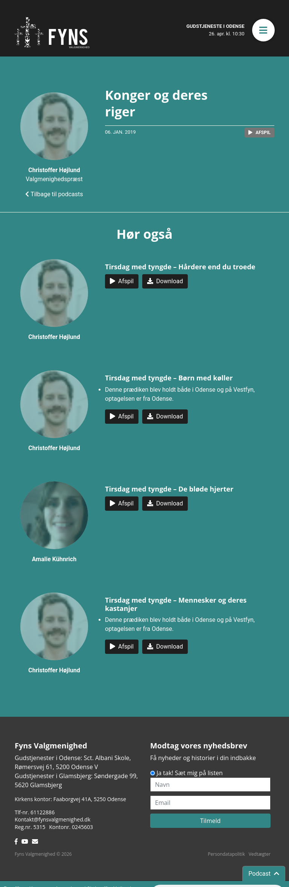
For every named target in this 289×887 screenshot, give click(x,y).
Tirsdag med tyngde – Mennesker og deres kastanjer (175, 604)
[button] (263, 30)
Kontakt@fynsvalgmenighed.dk (52, 819)
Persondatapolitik (226, 854)
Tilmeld (210, 821)
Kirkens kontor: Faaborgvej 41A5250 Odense (70, 799)
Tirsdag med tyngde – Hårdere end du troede (180, 266)
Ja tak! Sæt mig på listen (190, 773)
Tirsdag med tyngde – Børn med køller (169, 377)
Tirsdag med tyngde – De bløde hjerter (169, 488)
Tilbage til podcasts (54, 194)
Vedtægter (260, 854)
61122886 (42, 812)
